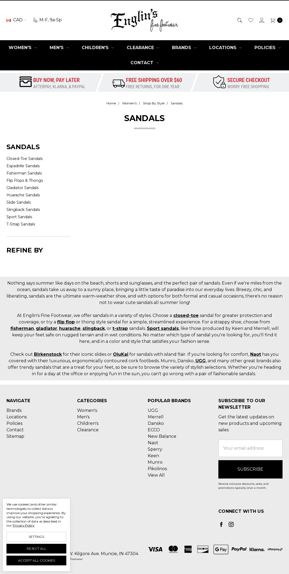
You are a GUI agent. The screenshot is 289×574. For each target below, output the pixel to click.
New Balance (162, 436)
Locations (225, 47)
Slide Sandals (18, 202)
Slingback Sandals (23, 209)
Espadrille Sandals (23, 165)
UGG (200, 360)
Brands (184, 47)
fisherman (22, 328)
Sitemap (15, 436)
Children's (98, 47)
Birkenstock (48, 354)
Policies (267, 47)
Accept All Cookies (36, 560)
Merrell (156, 416)
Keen (153, 455)
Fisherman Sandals (24, 173)
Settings (36, 537)
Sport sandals (163, 328)
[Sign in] (261, 20)
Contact (144, 62)
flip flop (66, 321)
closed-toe (186, 315)
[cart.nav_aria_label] (275, 20)
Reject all (36, 548)
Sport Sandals (19, 216)
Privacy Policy (24, 525)
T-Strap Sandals (20, 224)
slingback (93, 328)
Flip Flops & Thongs (24, 180)
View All (156, 475)
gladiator (46, 328)
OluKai (120, 354)
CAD (16, 19)
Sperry (155, 449)
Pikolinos (157, 468)
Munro (155, 462)
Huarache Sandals (23, 195)
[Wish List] (250, 20)
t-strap (120, 328)
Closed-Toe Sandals (24, 158)
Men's (59, 47)
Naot (255, 354)
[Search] (239, 20)
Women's (23, 47)
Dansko (156, 423)
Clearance (143, 47)
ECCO (154, 429)
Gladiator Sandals (22, 187)
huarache (70, 328)
